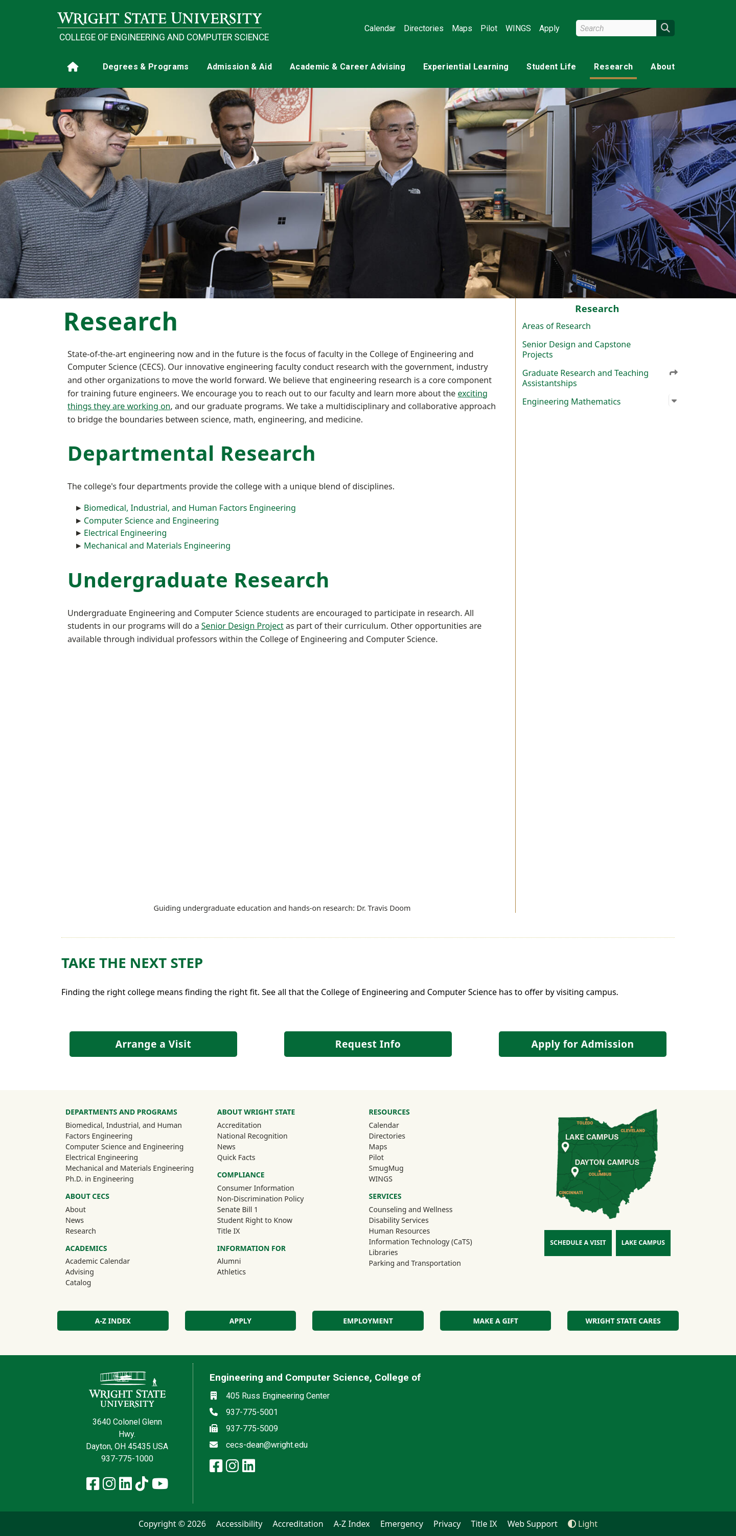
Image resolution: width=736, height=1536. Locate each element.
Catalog (78, 1282)
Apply (549, 28)
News (74, 1220)
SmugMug (400, 1168)
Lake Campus (643, 1242)
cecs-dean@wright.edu (267, 1445)
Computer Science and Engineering (151, 520)
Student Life (551, 67)
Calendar (380, 28)
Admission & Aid (239, 67)
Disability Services (399, 1220)
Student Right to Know (254, 1220)
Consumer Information (255, 1188)
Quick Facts (236, 1157)
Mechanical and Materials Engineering (157, 545)
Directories (424, 28)
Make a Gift (495, 1321)
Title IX (228, 1231)
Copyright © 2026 (172, 1524)
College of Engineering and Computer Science (160, 37)
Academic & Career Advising (347, 67)
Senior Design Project (242, 625)
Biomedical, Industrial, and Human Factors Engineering (190, 507)
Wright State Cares (623, 1321)
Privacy (447, 1524)
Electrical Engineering (125, 532)
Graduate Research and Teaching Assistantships (600, 377)
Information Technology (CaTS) (420, 1241)
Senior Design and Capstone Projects (576, 349)
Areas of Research (556, 326)
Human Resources (399, 1231)
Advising (79, 1272)
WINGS (518, 28)
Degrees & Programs (146, 67)
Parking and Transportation (415, 1263)
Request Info (368, 1044)
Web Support (533, 1524)
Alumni (242, 1261)
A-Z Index (352, 1524)
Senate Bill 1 (237, 1209)
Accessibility (239, 1524)
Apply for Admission (583, 1044)
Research (613, 67)
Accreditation (239, 1125)
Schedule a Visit (578, 1242)
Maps (462, 28)
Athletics (245, 1271)
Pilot (488, 28)
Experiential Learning (466, 67)
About (663, 67)
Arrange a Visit (153, 1044)
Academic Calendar (97, 1261)
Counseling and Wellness (411, 1209)
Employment (368, 1321)
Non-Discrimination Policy (260, 1198)
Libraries (383, 1252)
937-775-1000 (127, 1458)
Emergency (401, 1524)
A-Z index (113, 1321)
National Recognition (252, 1136)
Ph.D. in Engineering (99, 1179)
